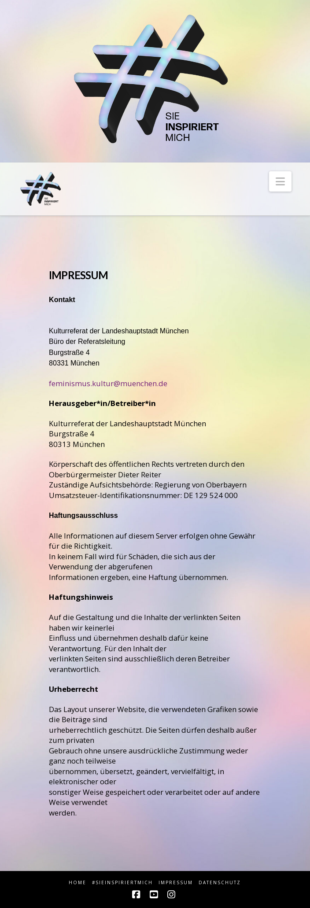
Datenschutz (220, 883)
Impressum (176, 883)
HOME (77, 883)
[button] (280, 181)
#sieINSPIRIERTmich (122, 883)
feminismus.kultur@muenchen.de (108, 383)
